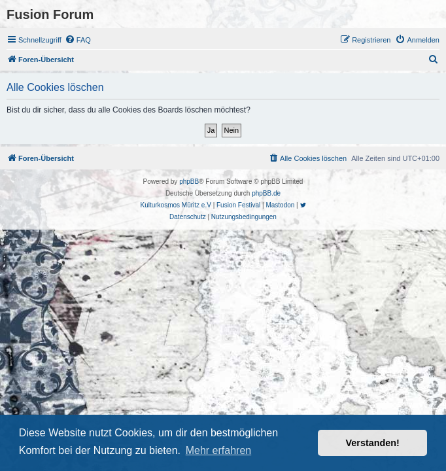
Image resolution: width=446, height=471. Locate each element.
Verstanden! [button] (373, 443)
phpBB (189, 181)
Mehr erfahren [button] (219, 450)
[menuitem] (78, 40)
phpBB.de (266, 193)
